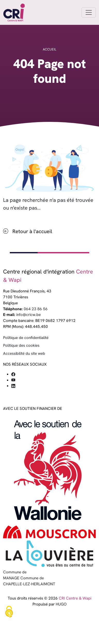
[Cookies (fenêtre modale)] (9, 612)
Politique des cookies (21, 345)
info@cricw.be (28, 314)
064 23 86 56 (36, 309)
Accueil (49, 49)
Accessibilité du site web (24, 353)
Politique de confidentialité (25, 337)
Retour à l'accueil (32, 231)
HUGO (61, 604)
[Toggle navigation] (88, 12)
